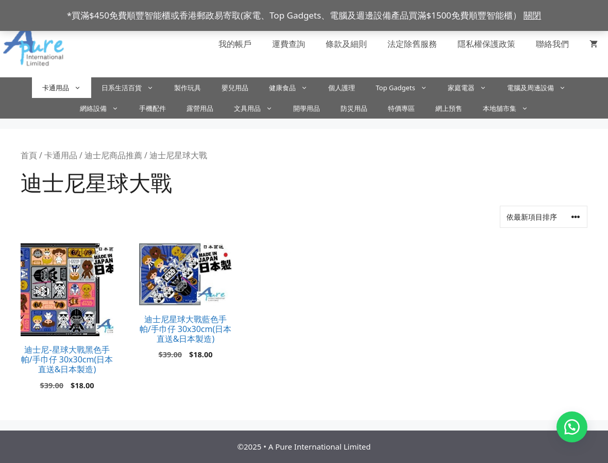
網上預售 (448, 108)
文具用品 (258, 108)
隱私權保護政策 (486, 43)
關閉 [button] (532, 15)
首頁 (29, 155)
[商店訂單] (543, 217)
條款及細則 (346, 43)
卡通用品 (66, 87)
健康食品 (293, 87)
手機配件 (152, 108)
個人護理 (341, 87)
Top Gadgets (406, 87)
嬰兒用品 (235, 87)
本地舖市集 (510, 108)
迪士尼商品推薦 (113, 155)
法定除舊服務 (412, 43)
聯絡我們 (552, 43)
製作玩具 (187, 87)
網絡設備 (104, 108)
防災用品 (354, 108)
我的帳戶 (234, 43)
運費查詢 (288, 43)
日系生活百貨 (133, 87)
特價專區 (401, 108)
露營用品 (200, 108)
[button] (571, 426)
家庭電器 (472, 87)
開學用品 (306, 108)
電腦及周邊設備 (541, 87)
